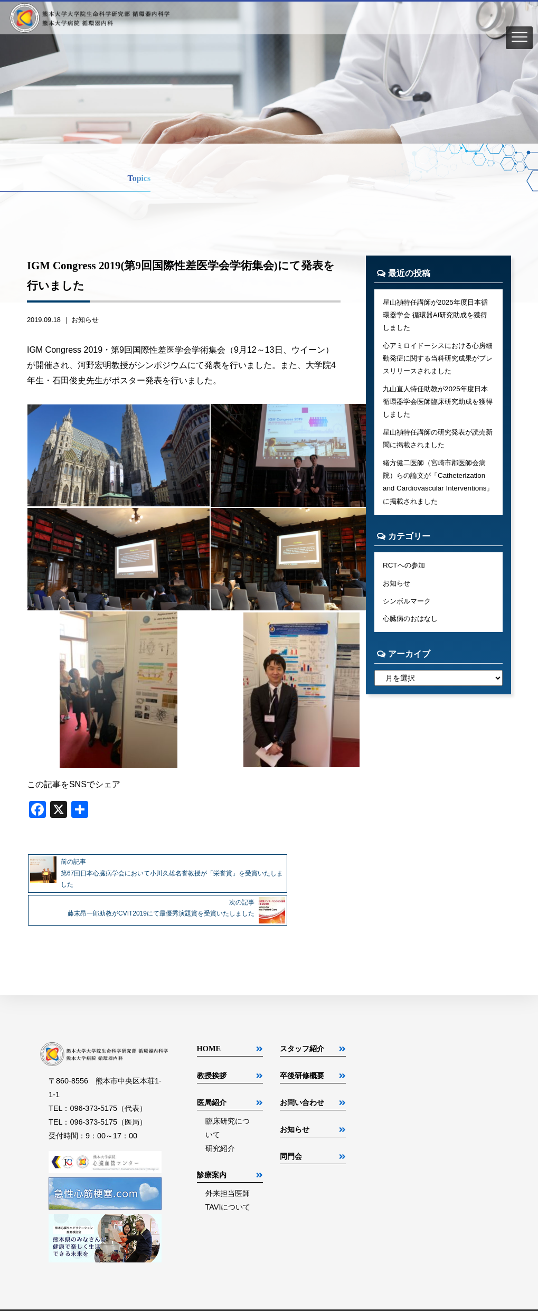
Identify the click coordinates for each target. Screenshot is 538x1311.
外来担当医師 (227, 1172)
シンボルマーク (409, 616)
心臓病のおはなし (412, 635)
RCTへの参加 (405, 579)
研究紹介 (220, 1128)
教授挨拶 (211, 1055)
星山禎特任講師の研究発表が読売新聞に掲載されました (438, 448)
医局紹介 (211, 1082)
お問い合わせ (302, 1082)
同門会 (291, 1135)
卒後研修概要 (302, 1055)
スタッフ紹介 (302, 1028)
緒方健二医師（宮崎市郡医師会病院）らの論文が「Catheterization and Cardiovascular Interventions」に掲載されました (438, 493)
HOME (209, 1028)
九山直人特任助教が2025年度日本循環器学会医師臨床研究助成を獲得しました (438, 408)
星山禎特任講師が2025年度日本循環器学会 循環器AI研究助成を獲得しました (435, 316)
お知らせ (85, 320)
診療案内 (211, 1154)
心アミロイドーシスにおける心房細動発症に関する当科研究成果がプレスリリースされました (438, 362)
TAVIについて (228, 1186)
